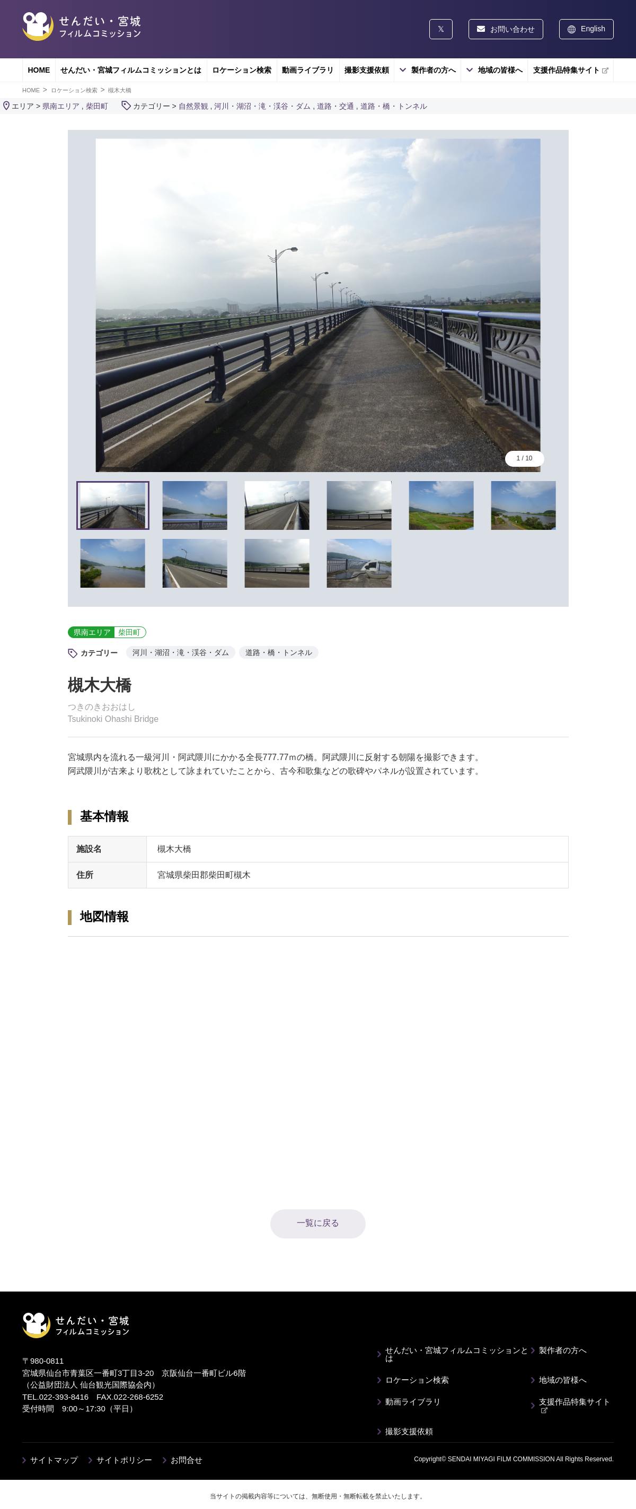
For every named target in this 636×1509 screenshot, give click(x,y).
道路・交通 (335, 106)
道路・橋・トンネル (393, 106)
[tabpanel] (318, 305)
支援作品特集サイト (570, 70)
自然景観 (193, 106)
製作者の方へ (433, 70)
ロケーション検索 (241, 70)
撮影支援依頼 (366, 70)
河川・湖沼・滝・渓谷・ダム (262, 106)
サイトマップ (54, 1460)
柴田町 (97, 106)
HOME (39, 70)
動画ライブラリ (308, 70)
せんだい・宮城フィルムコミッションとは (130, 70)
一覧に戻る (318, 1222)
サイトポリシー (124, 1460)
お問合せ (186, 1460)
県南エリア (61, 106)
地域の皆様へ (500, 70)
